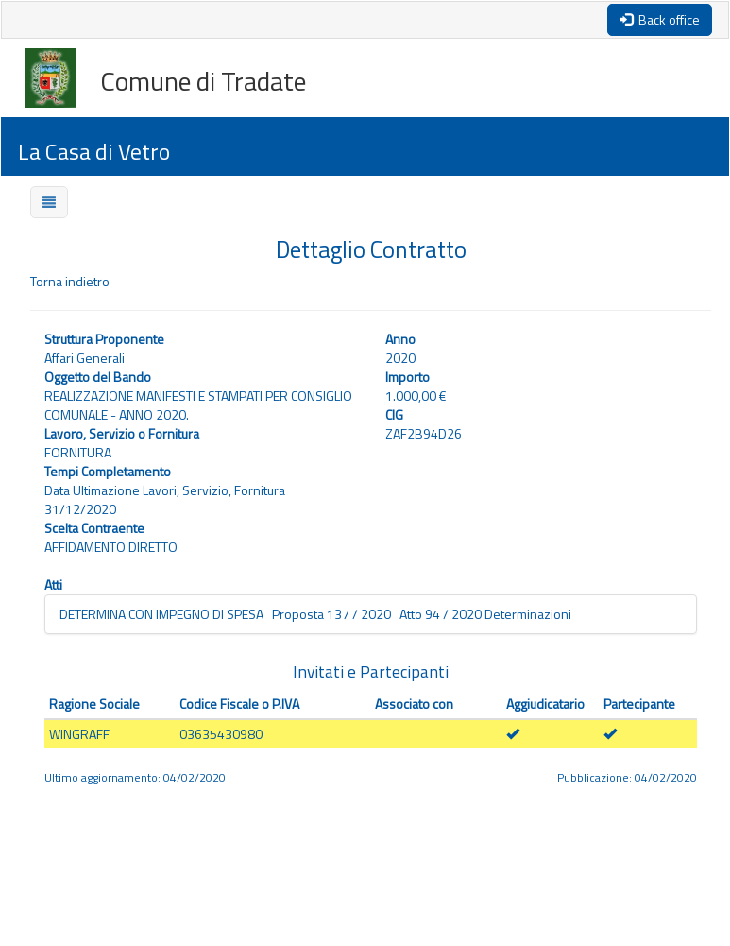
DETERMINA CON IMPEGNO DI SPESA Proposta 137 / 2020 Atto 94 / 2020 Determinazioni (315, 614)
